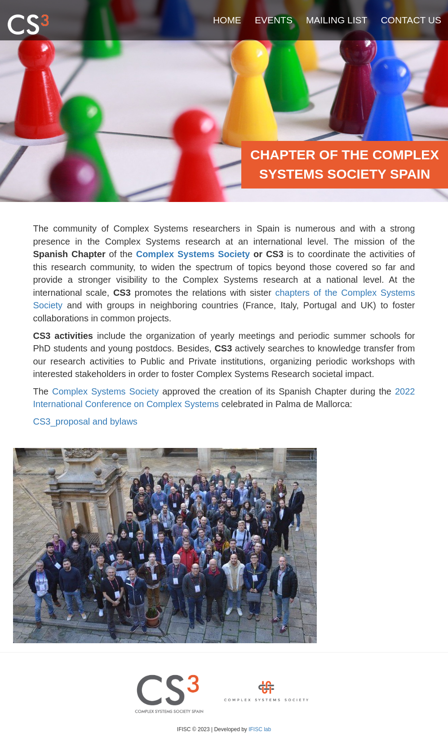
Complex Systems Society (105, 391)
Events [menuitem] (274, 20)
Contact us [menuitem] (411, 20)
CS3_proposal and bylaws (85, 421)
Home (227, 20)
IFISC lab (259, 729)
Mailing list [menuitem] (337, 20)
